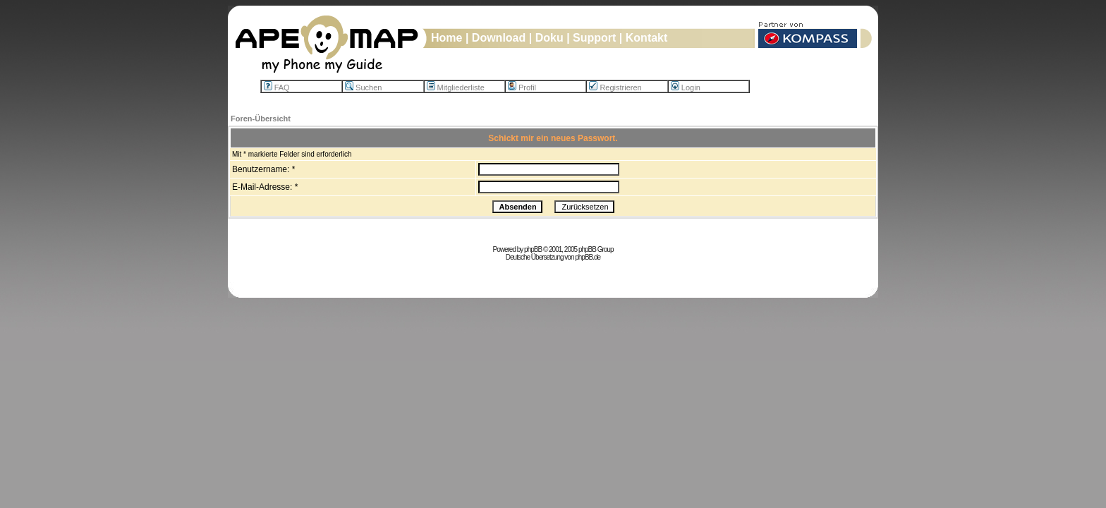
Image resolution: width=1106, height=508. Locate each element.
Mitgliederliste (456, 87)
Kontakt (647, 38)
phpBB (533, 249)
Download (498, 38)
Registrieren (615, 87)
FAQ (277, 87)
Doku (549, 38)
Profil (522, 87)
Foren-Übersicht (261, 118)
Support (594, 38)
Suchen (363, 87)
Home (446, 38)
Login (685, 87)
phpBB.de (587, 257)
